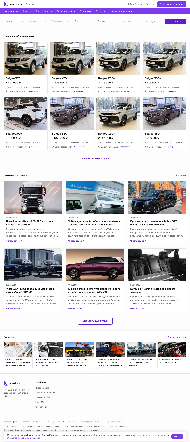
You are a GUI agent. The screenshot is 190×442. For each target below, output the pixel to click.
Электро (48, 11)
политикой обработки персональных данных (79, 430)
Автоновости (11, 11)
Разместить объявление (172, 4)
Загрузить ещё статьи (95, 320)
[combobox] (14, 21)
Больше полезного (177, 337)
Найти (176, 21)
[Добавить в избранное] (43, 45)
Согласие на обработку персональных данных (83, 422)
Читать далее (14, 240)
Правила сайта (42, 397)
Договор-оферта (11, 422)
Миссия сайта (42, 387)
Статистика (85, 11)
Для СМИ (39, 402)
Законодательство (66, 11)
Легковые (30, 4)
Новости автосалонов (121, 11)
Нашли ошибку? (114, 422)
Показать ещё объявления (95, 158)
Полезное (100, 11)
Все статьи (180, 175)
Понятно (177, 436)
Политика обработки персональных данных (41, 422)
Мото (37, 11)
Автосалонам (41, 406)
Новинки (26, 11)
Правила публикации (45, 392)
